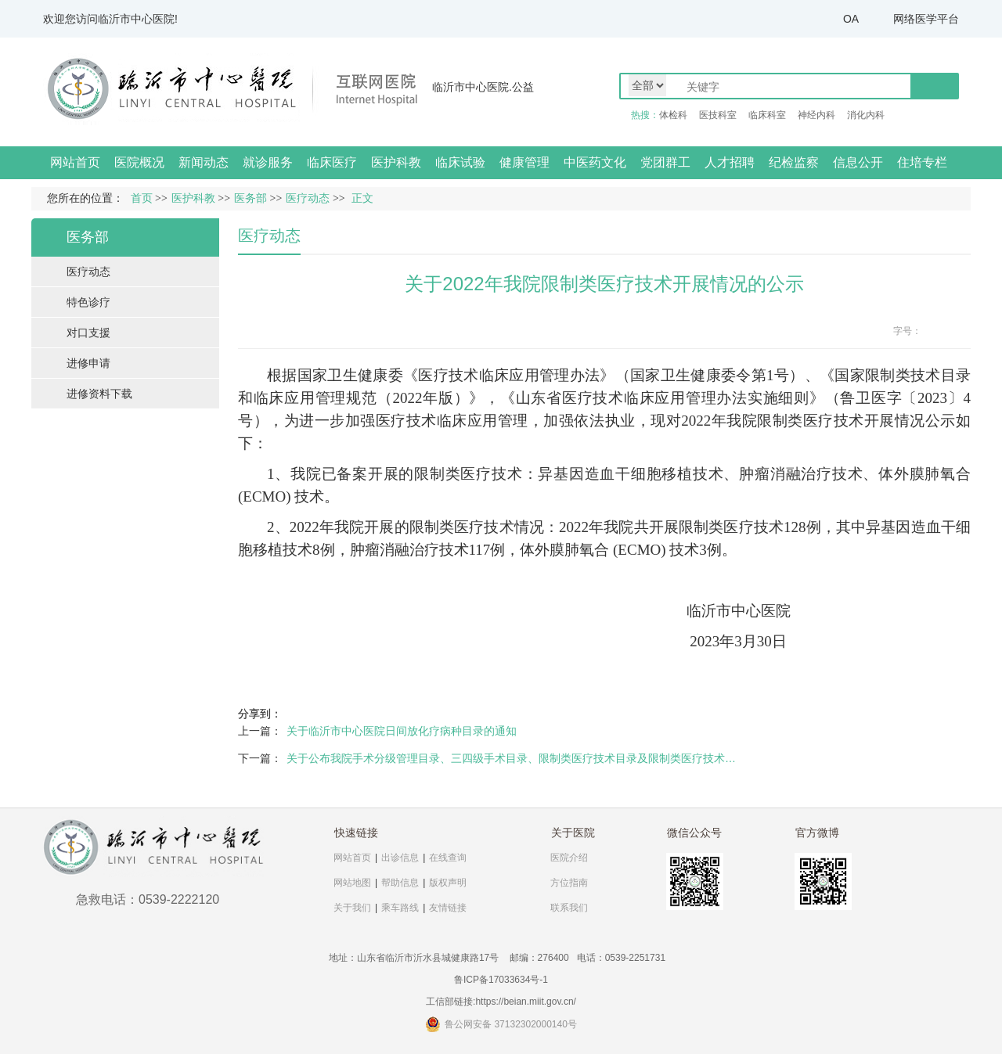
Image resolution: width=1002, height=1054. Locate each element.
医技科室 (718, 115)
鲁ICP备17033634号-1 (501, 979)
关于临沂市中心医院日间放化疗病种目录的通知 (402, 731)
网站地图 (352, 882)
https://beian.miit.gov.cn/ (525, 1001)
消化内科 (866, 115)
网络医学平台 (926, 19)
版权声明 (448, 882)
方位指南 (569, 882)
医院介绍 (569, 857)
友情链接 (448, 907)
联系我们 (569, 907)
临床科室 (767, 115)
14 (962, 331)
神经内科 (816, 115)
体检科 (673, 115)
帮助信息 (400, 882)
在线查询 (448, 857)
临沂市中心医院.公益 (483, 87)
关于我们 (352, 907)
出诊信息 (400, 857)
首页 (142, 198)
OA (851, 19)
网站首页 (75, 162)
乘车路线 (400, 907)
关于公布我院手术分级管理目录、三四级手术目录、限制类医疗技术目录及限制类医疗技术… (511, 758)
